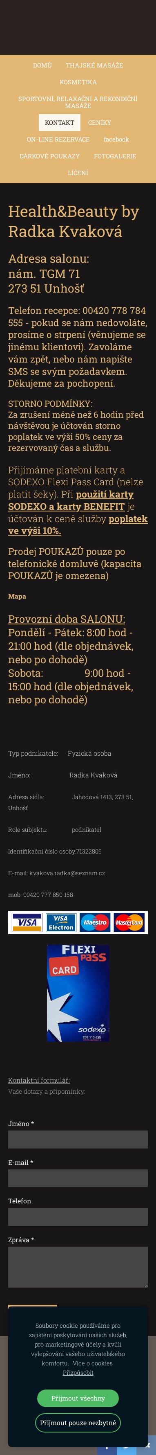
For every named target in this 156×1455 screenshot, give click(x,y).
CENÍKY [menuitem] (99, 122)
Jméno (21, 1123)
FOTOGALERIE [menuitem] (115, 156)
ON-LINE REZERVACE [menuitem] (58, 139)
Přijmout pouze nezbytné (78, 1422)
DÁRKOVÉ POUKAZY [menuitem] (50, 156)
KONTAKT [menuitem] (59, 122)
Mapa (17, 596)
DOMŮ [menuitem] (42, 65)
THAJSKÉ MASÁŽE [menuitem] (94, 65)
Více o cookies (93, 1363)
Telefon (19, 1200)
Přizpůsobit (78, 1372)
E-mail (20, 1162)
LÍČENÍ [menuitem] (78, 173)
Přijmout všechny (78, 1398)
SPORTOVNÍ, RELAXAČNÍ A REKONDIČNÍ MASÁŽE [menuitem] (78, 102)
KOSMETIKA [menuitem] (78, 82)
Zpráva (21, 1239)
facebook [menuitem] (116, 139)
